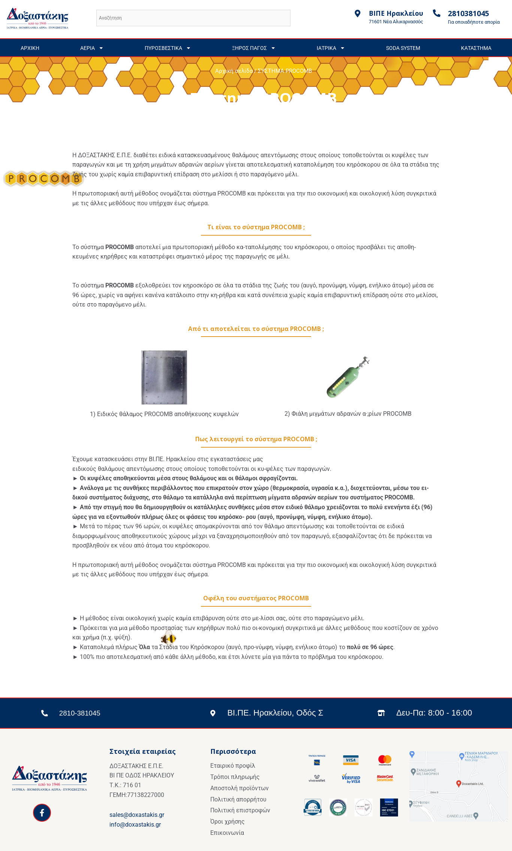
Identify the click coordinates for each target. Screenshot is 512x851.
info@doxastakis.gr (135, 824)
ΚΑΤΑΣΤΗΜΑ (476, 48)
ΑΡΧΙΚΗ (30, 48)
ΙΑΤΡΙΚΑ (331, 48)
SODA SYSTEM (403, 48)
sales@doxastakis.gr (136, 814)
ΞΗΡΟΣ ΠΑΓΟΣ (254, 48)
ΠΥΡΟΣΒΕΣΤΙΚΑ (168, 48)
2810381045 (468, 13)
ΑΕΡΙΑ (92, 48)
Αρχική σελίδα (234, 71)
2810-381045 (84, 712)
